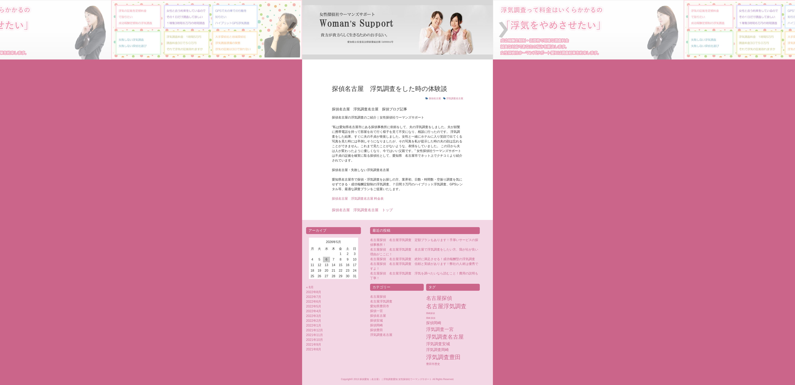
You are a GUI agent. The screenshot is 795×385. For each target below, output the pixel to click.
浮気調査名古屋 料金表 (358, 198)
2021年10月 (314, 339)
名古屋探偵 (378, 296)
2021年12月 (314, 330)
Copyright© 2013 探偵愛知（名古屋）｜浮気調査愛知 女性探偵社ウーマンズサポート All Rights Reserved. (397, 379)
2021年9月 (313, 344)
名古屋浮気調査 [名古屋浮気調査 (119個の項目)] (446, 306)
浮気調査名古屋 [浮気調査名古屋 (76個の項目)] (445, 337)
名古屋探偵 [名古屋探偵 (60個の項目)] (439, 298)
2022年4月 (313, 311)
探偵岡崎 (378, 325)
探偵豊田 (379, 330)
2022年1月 (313, 325)
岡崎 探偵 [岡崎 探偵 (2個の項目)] (430, 318)
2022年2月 (313, 320)
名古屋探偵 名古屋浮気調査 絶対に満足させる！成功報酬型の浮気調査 (422, 259)
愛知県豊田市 (379, 306)
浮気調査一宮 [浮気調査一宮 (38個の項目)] (440, 329)
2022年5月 (313, 306)
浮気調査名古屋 (454, 98)
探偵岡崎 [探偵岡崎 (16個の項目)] (433, 323)
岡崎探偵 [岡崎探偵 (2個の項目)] (430, 313)
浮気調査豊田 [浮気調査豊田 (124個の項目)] (443, 357)
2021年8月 (313, 349)
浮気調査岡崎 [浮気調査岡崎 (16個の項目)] (437, 350)
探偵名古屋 (435, 98)
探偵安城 (376, 320)
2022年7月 (313, 296)
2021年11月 (314, 335)
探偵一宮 (376, 311)
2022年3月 (313, 316)
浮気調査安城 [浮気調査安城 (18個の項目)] (438, 344)
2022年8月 (313, 292)
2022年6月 (313, 301)
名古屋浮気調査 (381, 301)
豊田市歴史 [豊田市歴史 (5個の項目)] (433, 364)
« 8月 (310, 287)
